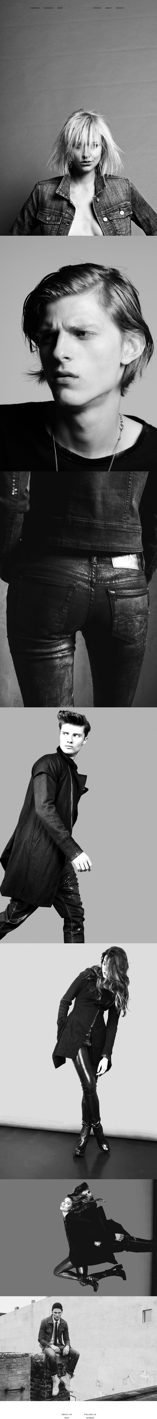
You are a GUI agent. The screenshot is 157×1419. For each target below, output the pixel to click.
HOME (78, 8)
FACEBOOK (90, 1418)
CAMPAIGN (34, 8)
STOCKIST (97, 8)
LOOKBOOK (48, 8)
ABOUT (109, 8)
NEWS (60, 8)
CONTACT (120, 8)
